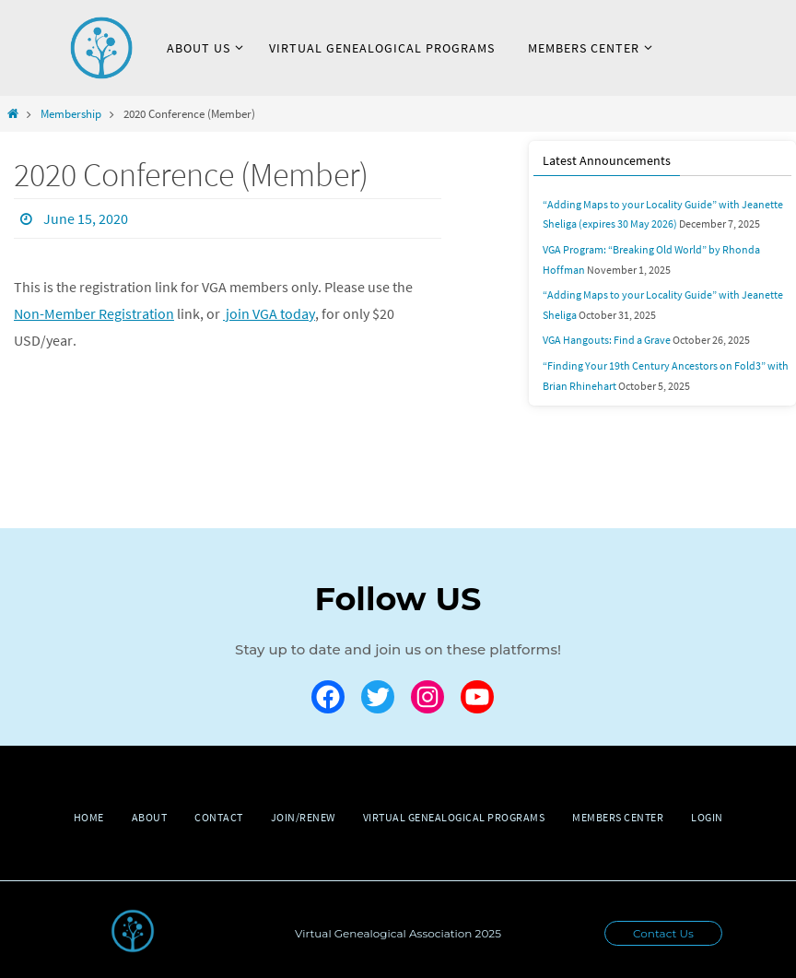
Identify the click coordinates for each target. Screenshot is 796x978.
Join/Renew (303, 817)
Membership (71, 113)
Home (89, 817)
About (150, 817)
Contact (218, 817)
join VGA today (269, 313)
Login (707, 817)
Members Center (617, 817)
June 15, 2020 (85, 218)
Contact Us (663, 933)
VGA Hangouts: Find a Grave (607, 340)
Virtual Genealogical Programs (454, 817)
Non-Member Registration (94, 313)
